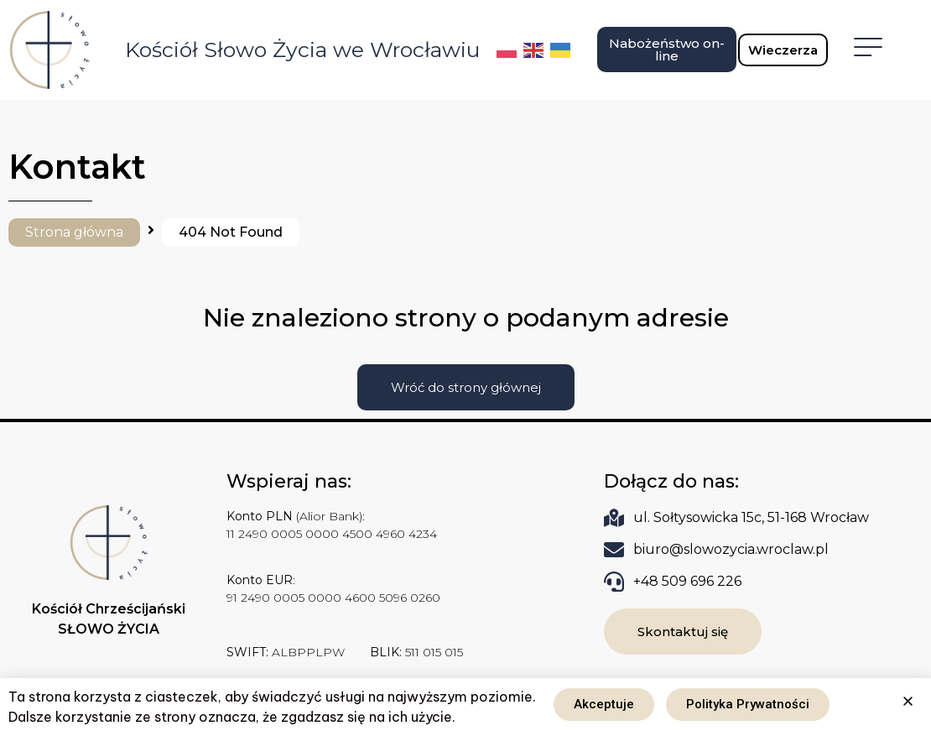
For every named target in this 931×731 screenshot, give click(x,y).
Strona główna (74, 232)
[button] (908, 701)
